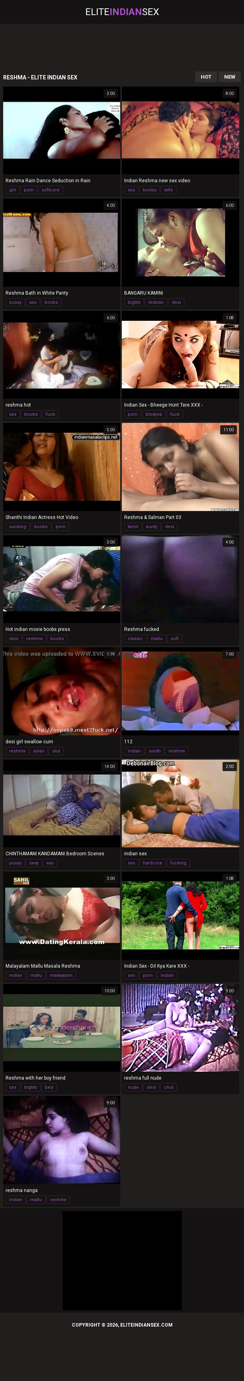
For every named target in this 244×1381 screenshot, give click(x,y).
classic (135, 638)
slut (56, 751)
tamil (133, 526)
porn (29, 190)
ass (33, 302)
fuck (50, 414)
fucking (178, 863)
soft (175, 638)
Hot (206, 77)
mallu (157, 638)
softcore (51, 190)
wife (168, 190)
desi (176, 302)
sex (131, 190)
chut (168, 1087)
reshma (34, 638)
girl (12, 190)
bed (49, 1087)
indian (134, 751)
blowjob (154, 414)
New (229, 77)
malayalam (61, 975)
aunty (151, 526)
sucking (17, 526)
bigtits (134, 302)
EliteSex (122, 11)
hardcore (152, 863)
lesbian (156, 302)
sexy (33, 863)
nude (133, 1087)
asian (38, 751)
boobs (149, 190)
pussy (15, 302)
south (155, 751)
